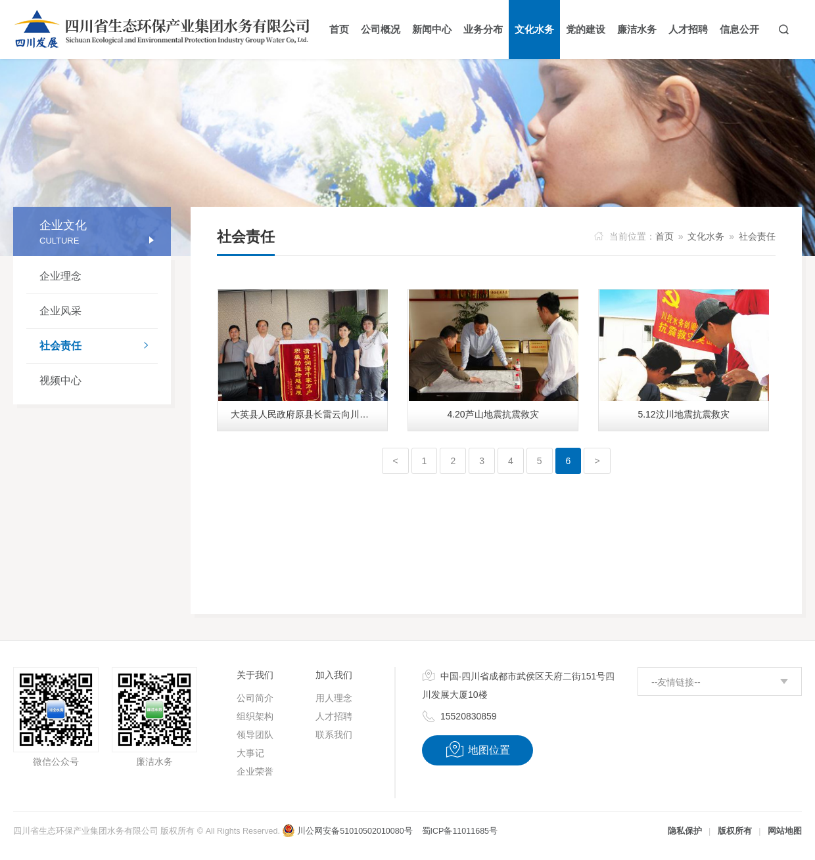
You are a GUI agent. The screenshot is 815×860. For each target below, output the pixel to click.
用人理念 (333, 698)
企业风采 (60, 310)
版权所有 (735, 831)
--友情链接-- (676, 682)
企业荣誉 (255, 771)
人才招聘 (333, 716)
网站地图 (785, 831)
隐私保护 (685, 831)
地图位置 (477, 750)
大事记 (250, 753)
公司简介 (255, 698)
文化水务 (705, 236)
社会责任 (98, 347)
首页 (664, 236)
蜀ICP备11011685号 (460, 831)
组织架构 (255, 716)
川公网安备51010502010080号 (347, 831)
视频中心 (60, 380)
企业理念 (60, 276)
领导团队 (255, 734)
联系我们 (333, 734)
